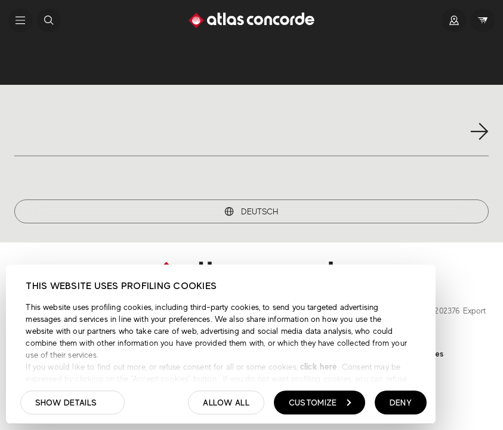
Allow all (226, 402)
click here (318, 366)
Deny (401, 402)
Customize (320, 402)
